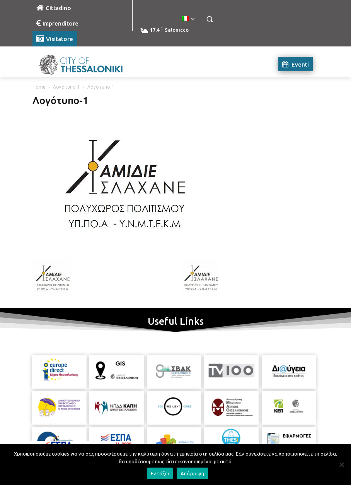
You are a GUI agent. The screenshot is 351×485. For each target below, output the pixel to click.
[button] (209, 19)
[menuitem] (188, 19)
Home (39, 86)
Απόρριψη (192, 473)
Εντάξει (160, 473)
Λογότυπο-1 (66, 86)
